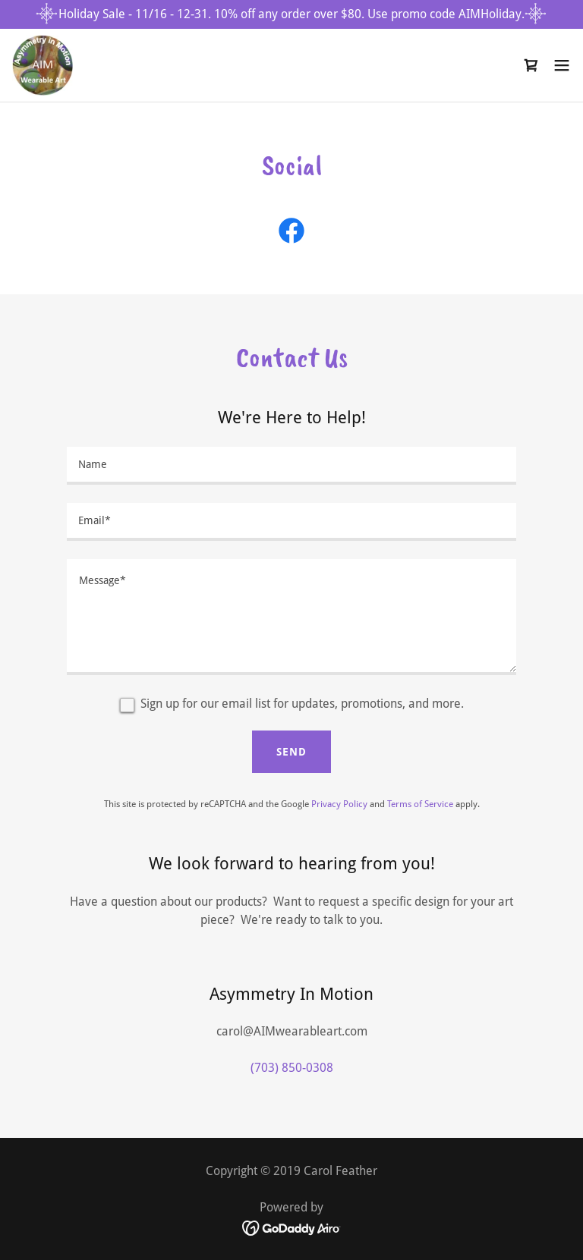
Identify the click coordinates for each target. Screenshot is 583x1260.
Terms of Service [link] (420, 804)
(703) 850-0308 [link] (292, 1067)
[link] (42, 65)
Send (291, 752)
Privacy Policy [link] (339, 804)
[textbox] (291, 466)
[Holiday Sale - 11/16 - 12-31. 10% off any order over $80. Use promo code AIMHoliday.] (291, 14)
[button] (562, 65)
